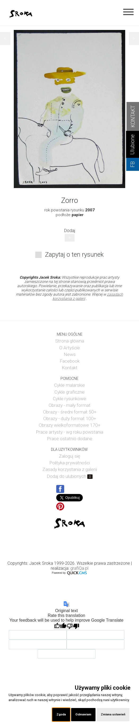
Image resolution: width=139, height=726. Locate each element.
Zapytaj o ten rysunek (74, 254)
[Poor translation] (73, 626)
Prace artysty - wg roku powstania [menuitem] (69, 432)
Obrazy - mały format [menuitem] (69, 405)
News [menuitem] (70, 354)
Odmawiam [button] (83, 714)
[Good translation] (60, 626)
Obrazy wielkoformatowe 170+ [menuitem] (69, 425)
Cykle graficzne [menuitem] (69, 392)
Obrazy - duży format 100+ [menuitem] (69, 418)
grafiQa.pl (79, 568)
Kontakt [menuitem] (69, 367)
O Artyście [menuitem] (69, 347)
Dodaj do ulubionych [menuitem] (70, 476)
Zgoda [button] (61, 714)
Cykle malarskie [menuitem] (69, 385)
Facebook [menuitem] (70, 361)
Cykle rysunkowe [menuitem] (69, 398)
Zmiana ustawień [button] (113, 714)
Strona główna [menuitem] (69, 341)
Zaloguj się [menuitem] (69, 456)
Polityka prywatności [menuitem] (69, 462)
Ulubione (132, 144)
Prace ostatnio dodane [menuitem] (69, 438)
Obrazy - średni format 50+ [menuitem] (69, 412)
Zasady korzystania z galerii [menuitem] (69, 469)
